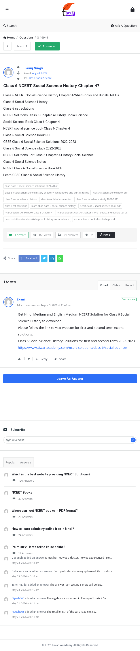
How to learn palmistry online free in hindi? (43, 529)
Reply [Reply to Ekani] (41, 359)
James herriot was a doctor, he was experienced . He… (78, 558)
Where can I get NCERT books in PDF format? (45, 510)
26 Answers (22, 517)
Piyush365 (18, 598)
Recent (129, 285)
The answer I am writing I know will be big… (76, 585)
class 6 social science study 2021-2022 (97, 199)
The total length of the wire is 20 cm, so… (72, 612)
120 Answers (23, 480)
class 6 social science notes (56, 199)
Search (10, 25)
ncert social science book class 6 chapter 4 (28, 212)
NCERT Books (22, 492)
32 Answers (22, 499)
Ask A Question (124, 25)
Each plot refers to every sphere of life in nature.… (84, 571)
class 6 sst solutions (16, 205)
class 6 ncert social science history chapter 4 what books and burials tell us (47, 192)
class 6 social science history (21, 199)
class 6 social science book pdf (110, 192)
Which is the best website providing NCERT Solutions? (51, 474)
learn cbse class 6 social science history (54, 205)
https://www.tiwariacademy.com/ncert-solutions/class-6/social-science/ (72, 347)
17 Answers (22, 553)
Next (22, 46)
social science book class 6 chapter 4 (94, 219)
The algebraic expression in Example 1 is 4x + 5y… (77, 598)
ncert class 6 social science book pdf (100, 205)
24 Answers (22, 535)
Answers (25, 462)
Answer (106, 234)
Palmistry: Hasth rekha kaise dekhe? (38, 547)
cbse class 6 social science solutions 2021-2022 (31, 186)
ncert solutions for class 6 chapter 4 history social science (37, 219)
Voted (104, 285)
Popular (10, 462)
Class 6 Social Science (40, 77)
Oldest (116, 285)
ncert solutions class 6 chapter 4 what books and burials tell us (92, 212)
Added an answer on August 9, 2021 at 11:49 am (44, 305)
